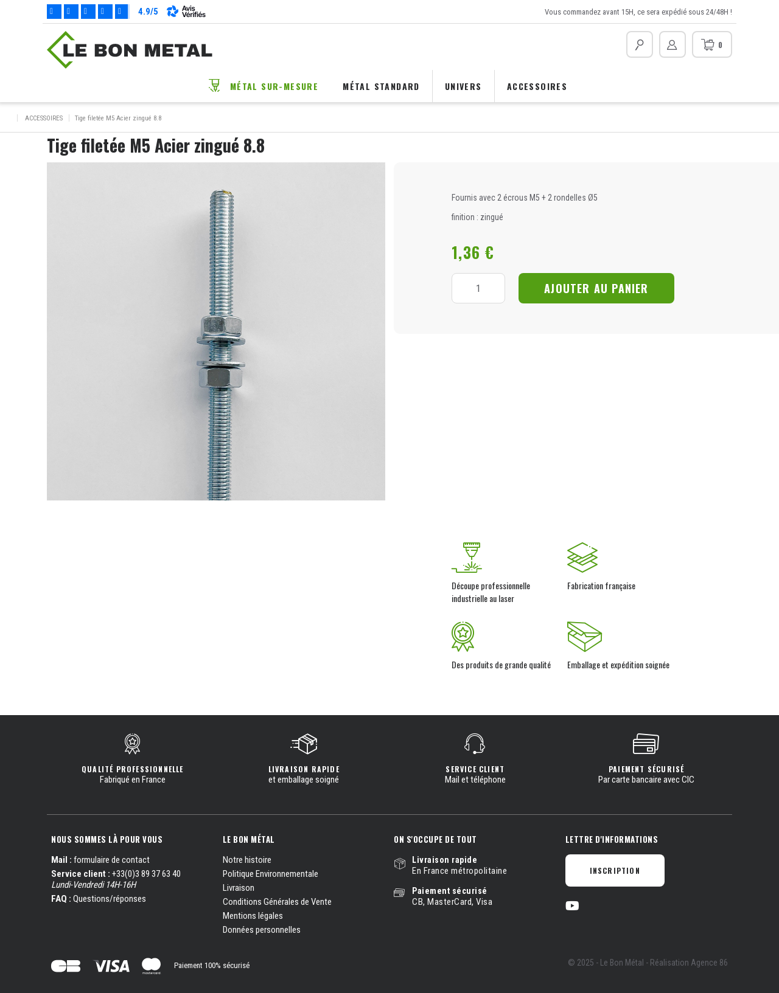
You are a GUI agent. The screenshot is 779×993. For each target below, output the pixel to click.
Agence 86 (709, 962)
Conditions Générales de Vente (277, 901)
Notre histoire (247, 859)
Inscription (615, 870)
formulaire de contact (112, 859)
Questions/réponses (109, 898)
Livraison (238, 887)
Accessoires (537, 86)
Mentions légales (253, 915)
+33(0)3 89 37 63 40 (146, 873)
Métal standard (381, 86)
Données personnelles (262, 929)
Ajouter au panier (596, 288)
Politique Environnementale (270, 873)
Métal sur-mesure (274, 86)
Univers (463, 86)
